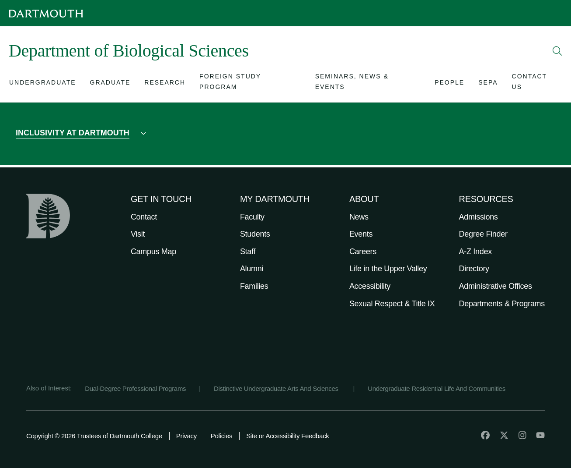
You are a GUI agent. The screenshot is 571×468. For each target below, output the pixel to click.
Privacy (186, 436)
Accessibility (369, 286)
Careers (362, 251)
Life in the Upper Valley (388, 268)
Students (255, 234)
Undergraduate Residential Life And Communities (436, 388)
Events (361, 234)
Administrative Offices (495, 286)
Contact (144, 217)
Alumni (251, 268)
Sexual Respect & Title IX (392, 303)
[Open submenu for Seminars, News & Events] (368, 84)
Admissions (478, 217)
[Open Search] (557, 51)
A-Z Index (475, 251)
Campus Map (153, 251)
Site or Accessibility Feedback (287, 436)
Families (254, 286)
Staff (247, 251)
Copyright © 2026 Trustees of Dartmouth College (94, 436)
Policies (221, 436)
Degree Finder (483, 234)
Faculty (252, 217)
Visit (138, 234)
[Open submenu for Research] (164, 84)
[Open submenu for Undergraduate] (42, 84)
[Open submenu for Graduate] (110, 84)
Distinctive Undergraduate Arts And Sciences (277, 388)
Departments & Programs (502, 303)
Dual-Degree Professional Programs (135, 388)
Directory (474, 268)
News (359, 217)
